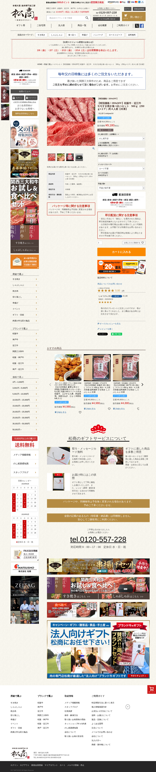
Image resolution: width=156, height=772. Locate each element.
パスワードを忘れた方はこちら (24, 102)
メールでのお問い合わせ (106, 19)
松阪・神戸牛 (18, 357)
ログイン (128, 9)
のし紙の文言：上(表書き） (109, 134)
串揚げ (85, 35)
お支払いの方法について (102, 711)
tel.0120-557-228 (98, 539)
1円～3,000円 (18, 382)
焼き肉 (15, 291)
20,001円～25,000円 (21, 412)
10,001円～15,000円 (21, 400)
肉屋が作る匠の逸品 (21, 321)
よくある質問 (97, 724)
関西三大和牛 (18, 351)
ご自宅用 (41, 25)
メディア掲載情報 (22, 455)
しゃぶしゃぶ (56, 35)
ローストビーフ (115, 35)
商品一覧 (82, 25)
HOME (39, 64)
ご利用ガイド (122, 25)
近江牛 (15, 345)
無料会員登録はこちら (24, 113)
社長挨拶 (68, 711)
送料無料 (132, 35)
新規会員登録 (139, 9)
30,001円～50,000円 (21, 424)
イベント (57, 64)
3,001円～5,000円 (20, 388)
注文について (97, 728)
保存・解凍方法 (71, 715)
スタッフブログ (20, 472)
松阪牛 (15, 333)
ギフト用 (20, 25)
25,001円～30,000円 (21, 418)
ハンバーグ (98, 35)
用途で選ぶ (48, 64)
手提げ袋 (102, 184)
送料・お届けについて (101, 715)
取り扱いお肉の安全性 (74, 736)
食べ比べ (72, 35)
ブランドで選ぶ (20, 328)
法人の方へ (96, 740)
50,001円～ (17, 429)
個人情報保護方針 (99, 707)
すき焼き (41, 35)
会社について (70, 732)
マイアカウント (51, 765)
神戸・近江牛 (18, 369)
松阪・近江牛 (18, 363)
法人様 (61, 25)
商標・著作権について (101, 744)
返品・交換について (100, 719)
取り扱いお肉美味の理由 (75, 719)
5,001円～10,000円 (21, 394)
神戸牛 (15, 339)
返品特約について (105, 278)
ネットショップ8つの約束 (75, 724)
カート (62, 765)
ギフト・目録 (18, 315)
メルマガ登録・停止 (75, 765)
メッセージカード (105, 164)
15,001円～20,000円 (21, 406)
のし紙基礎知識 (20, 463)
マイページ (32, 98)
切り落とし (17, 297)
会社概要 (102, 25)
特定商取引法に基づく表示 (103, 703)
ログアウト (24, 765)
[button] (50, 385)
